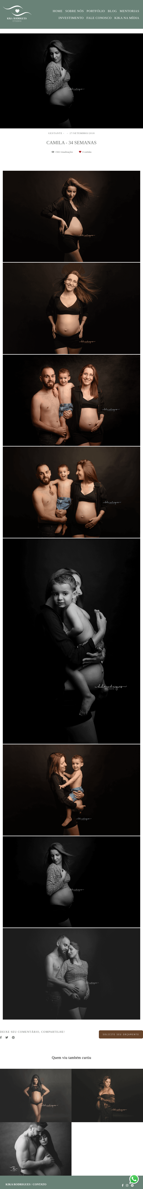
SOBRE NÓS (74, 11)
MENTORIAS (129, 11)
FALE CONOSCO (99, 18)
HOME (58, 11)
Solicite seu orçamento (121, 1034)
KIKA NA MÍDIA (126, 18)
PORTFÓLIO (96, 11)
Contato (39, 1184)
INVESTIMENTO (71, 18)
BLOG (112, 11)
